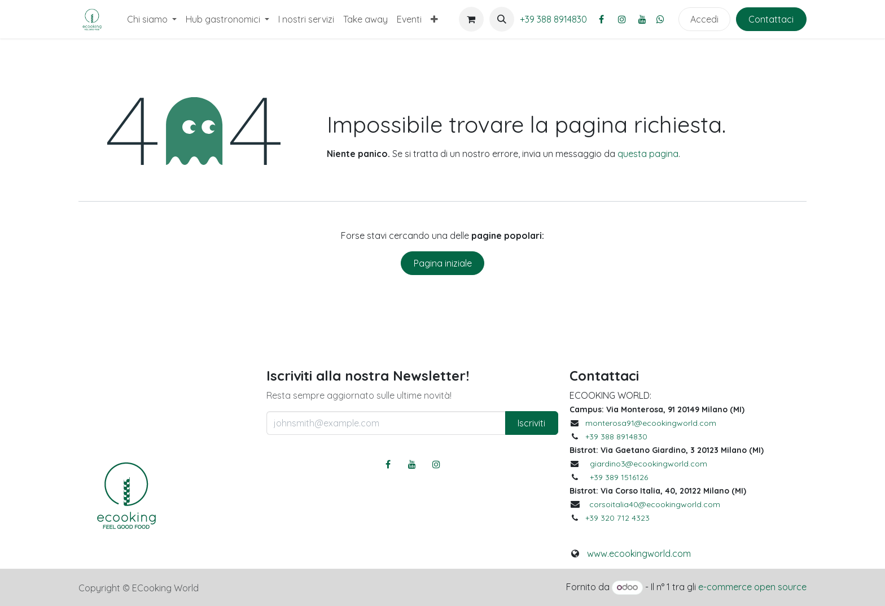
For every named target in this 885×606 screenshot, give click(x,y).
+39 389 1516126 (619, 477)
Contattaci (771, 19)
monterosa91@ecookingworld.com (650, 423)
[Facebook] (602, 19)
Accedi (704, 19)
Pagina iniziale (443, 263)
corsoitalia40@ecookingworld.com (654, 504)
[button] (501, 19)
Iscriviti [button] (531, 423)
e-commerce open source (752, 586)
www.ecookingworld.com (639, 553)
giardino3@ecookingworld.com (648, 464)
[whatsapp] (660, 19)
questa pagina (647, 153)
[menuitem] (151, 19)
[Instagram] (622, 19)
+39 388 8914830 (553, 19)
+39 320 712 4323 (617, 518)
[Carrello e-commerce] (471, 19)
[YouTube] (642, 19)
